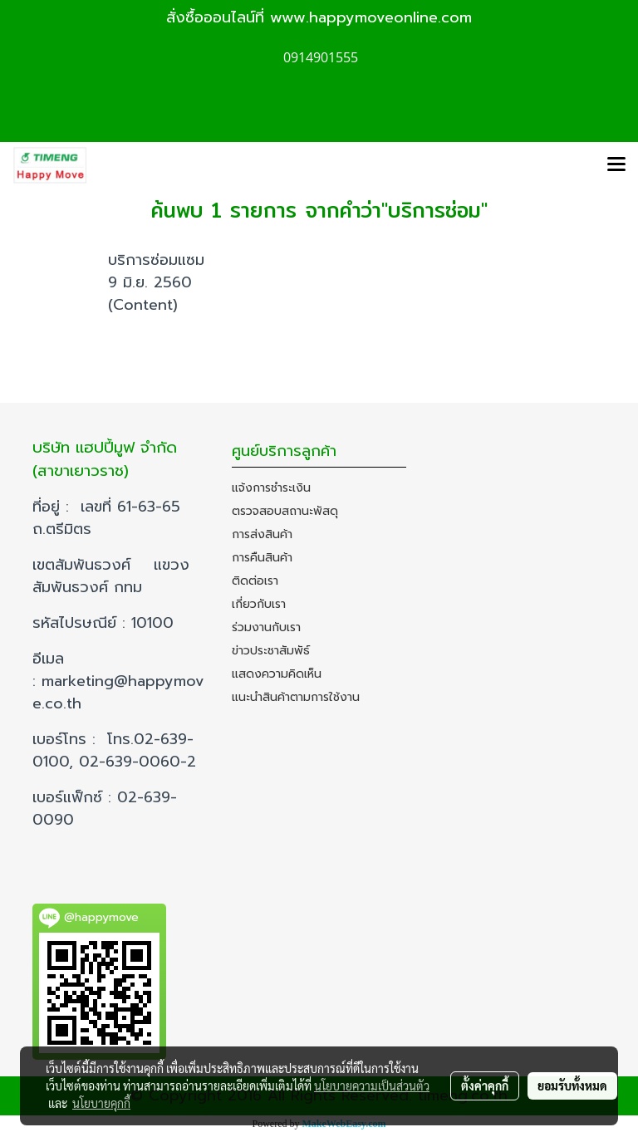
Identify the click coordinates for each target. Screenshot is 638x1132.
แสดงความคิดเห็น (276, 674)
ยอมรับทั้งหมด (572, 1085)
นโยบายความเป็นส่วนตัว (371, 1085)
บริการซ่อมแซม (156, 260)
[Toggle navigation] (616, 165)
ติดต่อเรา (255, 581)
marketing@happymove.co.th (118, 692)
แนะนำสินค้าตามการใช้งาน (296, 697)
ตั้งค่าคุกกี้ (484, 1085)
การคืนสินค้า (262, 557)
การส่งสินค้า (262, 534)
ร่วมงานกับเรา (266, 627)
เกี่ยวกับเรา (259, 604)
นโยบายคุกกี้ (101, 1102)
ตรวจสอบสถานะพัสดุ (285, 511)
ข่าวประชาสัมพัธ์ (271, 650)
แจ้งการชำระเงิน (271, 488)
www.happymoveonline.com (371, 17)
